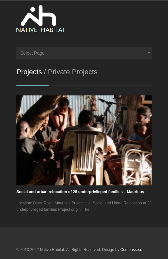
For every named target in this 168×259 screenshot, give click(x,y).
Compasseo (130, 249)
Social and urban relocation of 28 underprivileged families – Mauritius (80, 192)
